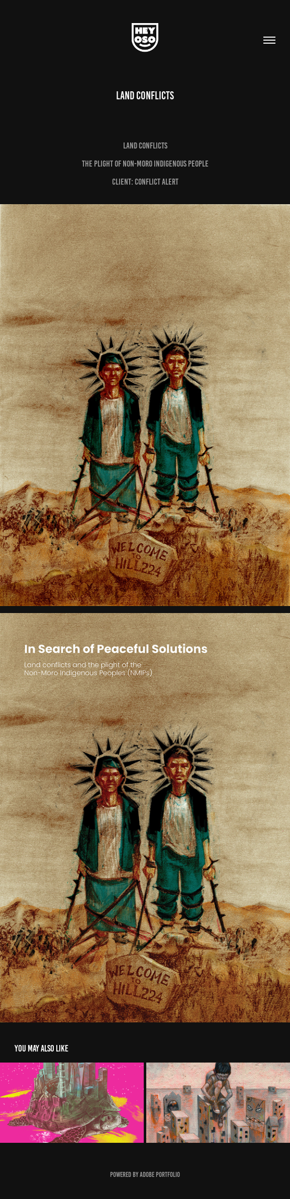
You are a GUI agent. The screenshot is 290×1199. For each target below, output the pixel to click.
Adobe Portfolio (160, 1174)
